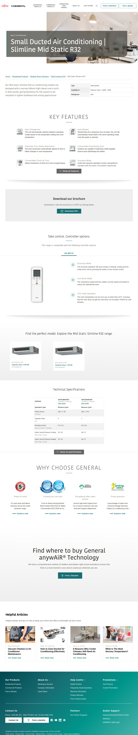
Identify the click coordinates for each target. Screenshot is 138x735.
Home (8, 76)
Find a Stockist (109, 6)
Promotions (110, 677)
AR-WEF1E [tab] (69, 253)
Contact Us (12, 708)
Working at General (45, 682)
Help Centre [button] (88, 6)
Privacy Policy (20, 732)
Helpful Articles (76, 682)
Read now (16, 656)
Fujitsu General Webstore (72, 732)
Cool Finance (108, 682)
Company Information (46, 685)
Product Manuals (76, 693)
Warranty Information (78, 689)
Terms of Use (10, 732)
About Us (44, 677)
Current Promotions (110, 685)
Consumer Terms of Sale (55, 732)
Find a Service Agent (78, 696)
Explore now (22, 511)
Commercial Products (13, 685)
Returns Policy (41, 732)
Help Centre (78, 677)
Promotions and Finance (64, 6)
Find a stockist (36, 718)
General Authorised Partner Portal (116, 713)
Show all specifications (69, 450)
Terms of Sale (31, 732)
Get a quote (128, 6)
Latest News (42, 689)
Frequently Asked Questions (81, 685)
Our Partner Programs (78, 713)
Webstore (106, 716)
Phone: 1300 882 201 (13, 713)
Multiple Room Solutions (39, 76)
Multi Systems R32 (58, 76)
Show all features (69, 171)
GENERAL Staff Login (111, 720)
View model (62, 401)
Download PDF (69, 211)
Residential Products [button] (37, 6)
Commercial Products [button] (50, 6)
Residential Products (20, 76)
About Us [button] (76, 6)
